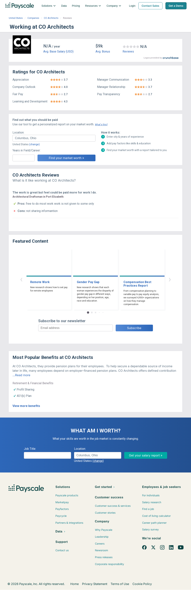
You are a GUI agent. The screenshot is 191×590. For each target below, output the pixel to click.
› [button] (169, 279)
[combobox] (54, 138)
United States (16, 18)
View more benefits (26, 406)
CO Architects (51, 18)
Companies (33, 18)
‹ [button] (21, 279)
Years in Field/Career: (26, 150)
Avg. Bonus (103, 51)
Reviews (128, 51)
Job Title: (30, 449)
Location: (18, 132)
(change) (34, 144)
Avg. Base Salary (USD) (58, 51)
